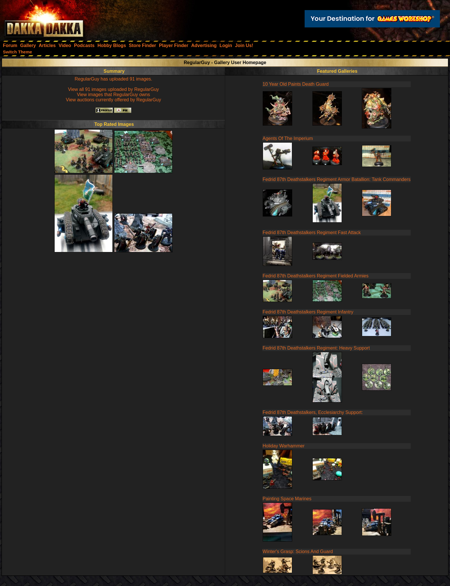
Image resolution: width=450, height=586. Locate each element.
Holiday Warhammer (284, 445)
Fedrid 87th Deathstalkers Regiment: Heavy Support (316, 348)
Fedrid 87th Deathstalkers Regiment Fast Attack (312, 232)
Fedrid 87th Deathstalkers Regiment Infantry (308, 311)
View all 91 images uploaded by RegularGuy (113, 89)
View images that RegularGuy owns (113, 94)
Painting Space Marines (287, 498)
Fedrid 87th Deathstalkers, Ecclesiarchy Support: (313, 412)
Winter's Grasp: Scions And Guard (298, 551)
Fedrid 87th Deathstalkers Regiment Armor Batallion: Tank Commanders (337, 179)
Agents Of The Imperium (288, 138)
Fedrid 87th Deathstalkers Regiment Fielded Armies (315, 275)
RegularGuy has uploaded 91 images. (113, 78)
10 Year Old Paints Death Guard (296, 84)
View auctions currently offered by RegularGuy (113, 99)
